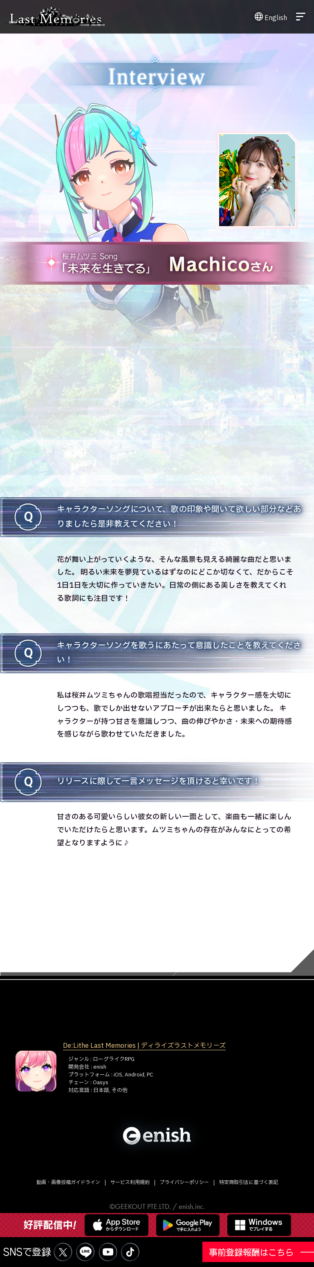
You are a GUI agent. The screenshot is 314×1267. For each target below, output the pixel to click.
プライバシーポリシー (184, 1182)
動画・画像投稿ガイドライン (68, 1182)
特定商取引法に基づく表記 (248, 1182)
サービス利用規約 (130, 1182)
